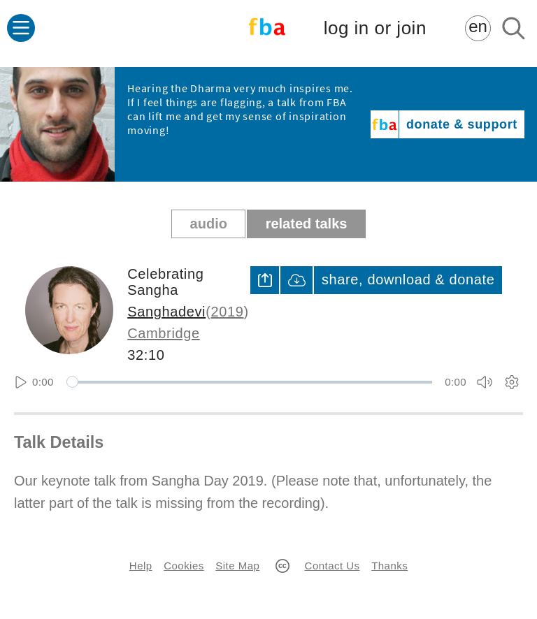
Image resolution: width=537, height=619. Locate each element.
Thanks (389, 565)
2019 (226, 311)
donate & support (461, 124)
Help (140, 565)
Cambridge (163, 333)
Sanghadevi (166, 311)
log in (375, 28)
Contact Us (332, 565)
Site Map (237, 565)
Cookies (183, 565)
